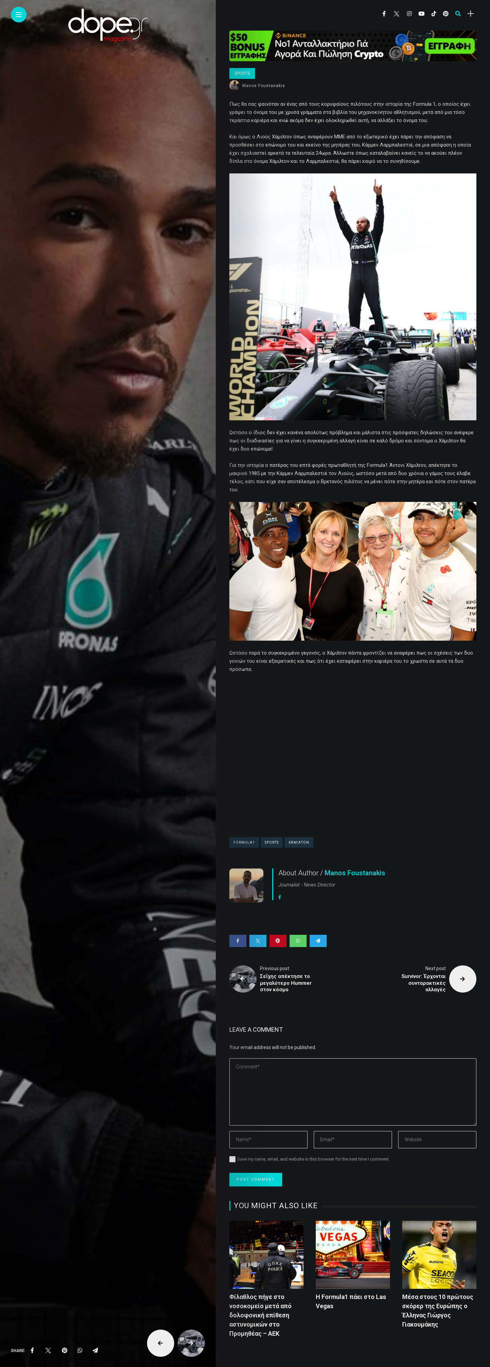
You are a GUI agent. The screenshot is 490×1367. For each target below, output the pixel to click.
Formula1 (244, 842)
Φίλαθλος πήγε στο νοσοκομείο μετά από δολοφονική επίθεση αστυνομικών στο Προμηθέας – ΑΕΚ (260, 1315)
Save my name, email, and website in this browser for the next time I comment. (313, 1159)
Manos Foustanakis (263, 85)
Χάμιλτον (299, 842)
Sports (242, 73)
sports (272, 842)
